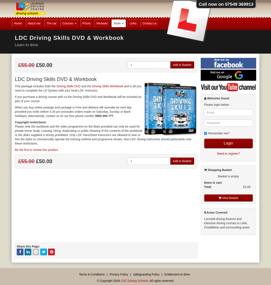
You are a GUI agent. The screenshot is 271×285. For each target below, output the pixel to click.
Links (133, 23)
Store (119, 23)
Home (18, 23)
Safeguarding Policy (146, 274)
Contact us (149, 23)
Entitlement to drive (177, 274)
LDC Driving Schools (134, 280)
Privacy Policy (119, 274)
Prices (86, 23)
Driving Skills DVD (69, 86)
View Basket (228, 198)
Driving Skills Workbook (107, 86)
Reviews (102, 23)
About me (34, 23)
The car (51, 23)
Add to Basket (182, 65)
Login (228, 143)
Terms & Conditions (92, 274)
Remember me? (217, 133)
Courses (69, 23)
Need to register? (228, 153)
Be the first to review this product (36, 150)
